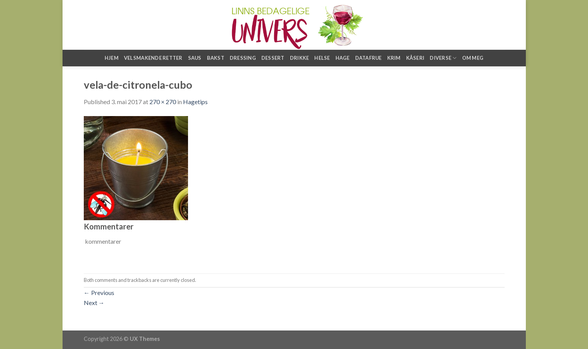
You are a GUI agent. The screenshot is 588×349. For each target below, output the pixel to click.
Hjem (112, 58)
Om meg (473, 58)
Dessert (273, 58)
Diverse (443, 58)
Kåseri (415, 58)
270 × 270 (162, 101)
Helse (322, 58)
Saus (195, 58)
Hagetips (195, 101)
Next (94, 302)
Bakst (215, 58)
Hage (343, 58)
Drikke (299, 58)
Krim (394, 58)
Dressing (243, 58)
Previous (99, 292)
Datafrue (368, 58)
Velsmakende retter (153, 58)
